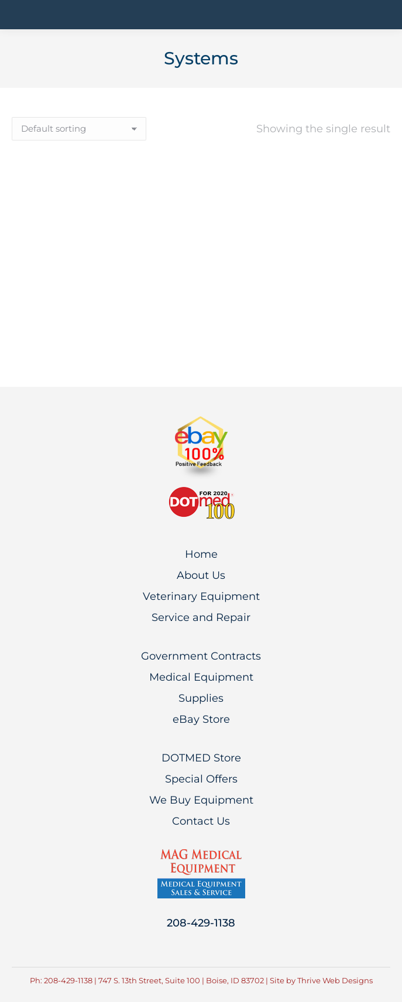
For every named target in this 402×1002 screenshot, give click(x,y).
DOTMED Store (201, 758)
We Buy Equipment (201, 800)
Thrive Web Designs (335, 980)
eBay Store (201, 719)
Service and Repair (201, 617)
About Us (201, 575)
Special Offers (201, 779)
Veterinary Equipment (201, 596)
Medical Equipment (201, 677)
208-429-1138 (201, 923)
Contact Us (201, 821)
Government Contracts (201, 656)
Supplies (201, 698)
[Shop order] (79, 128)
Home (201, 554)
